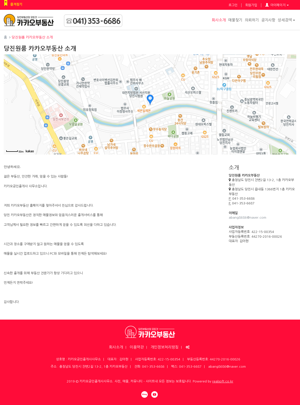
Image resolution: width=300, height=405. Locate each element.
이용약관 (137, 347)
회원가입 (251, 5)
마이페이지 (277, 5)
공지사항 (268, 20)
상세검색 (286, 20)
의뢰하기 (252, 20)
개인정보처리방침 (164, 347)
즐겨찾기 (16, 4)
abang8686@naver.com (247, 217)
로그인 (233, 5)
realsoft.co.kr (222, 381)
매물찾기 (235, 20)
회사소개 (219, 20)
